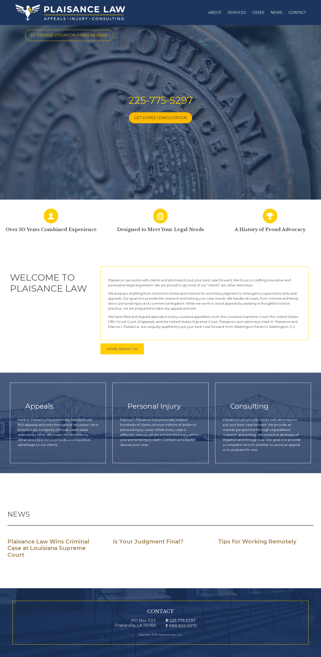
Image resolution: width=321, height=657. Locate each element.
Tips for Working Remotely (257, 541)
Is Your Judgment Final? (148, 541)
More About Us (122, 349)
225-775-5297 (160, 100)
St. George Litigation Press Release (69, 35)
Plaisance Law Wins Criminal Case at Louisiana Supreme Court (48, 548)
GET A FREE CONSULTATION (160, 118)
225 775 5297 (181, 620)
